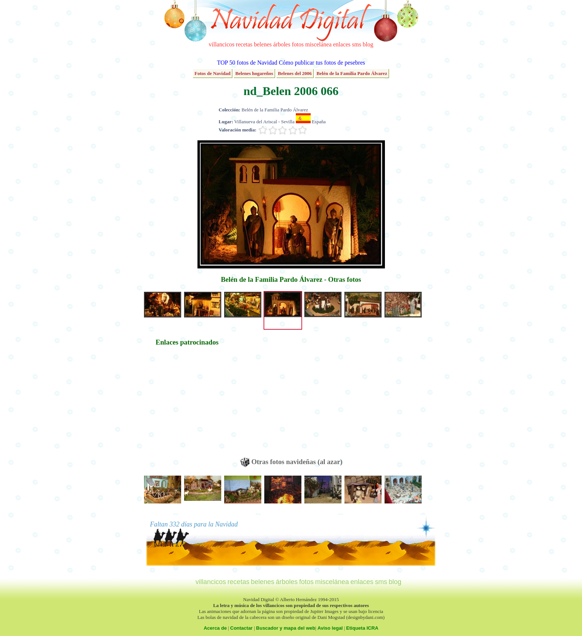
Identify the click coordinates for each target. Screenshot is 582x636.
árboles (281, 44)
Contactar (241, 628)
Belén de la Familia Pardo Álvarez (352, 73)
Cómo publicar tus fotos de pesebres (322, 62)
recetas (244, 44)
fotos (298, 44)
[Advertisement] (187, 405)
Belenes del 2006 (295, 73)
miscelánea (318, 44)
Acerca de (215, 628)
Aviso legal (330, 628)
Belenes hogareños (254, 73)
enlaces (341, 44)
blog (368, 44)
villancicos (221, 44)
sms (356, 44)
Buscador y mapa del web (285, 628)
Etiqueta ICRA (362, 628)
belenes (263, 44)
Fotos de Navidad (212, 73)
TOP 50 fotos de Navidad (247, 62)
